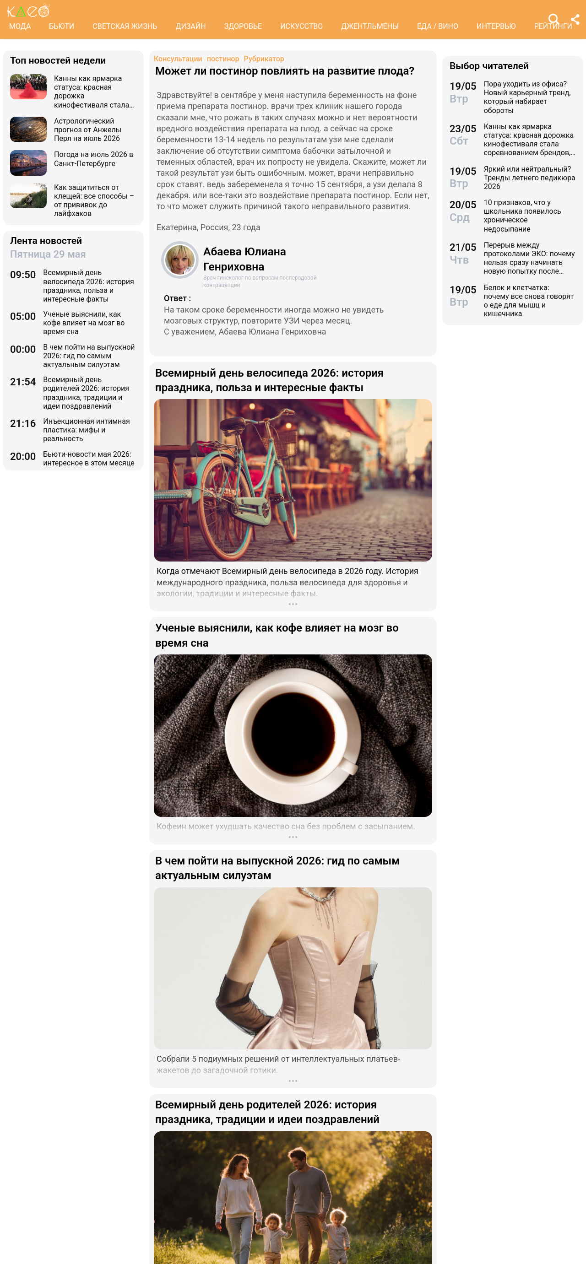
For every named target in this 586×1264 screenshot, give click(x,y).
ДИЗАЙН (190, 26)
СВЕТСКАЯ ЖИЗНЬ (124, 26)
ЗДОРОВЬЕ (243, 26)
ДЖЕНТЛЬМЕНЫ (370, 26)
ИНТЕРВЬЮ (496, 26)
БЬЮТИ (61, 26)
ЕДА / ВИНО (437, 26)
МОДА (20, 26)
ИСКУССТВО (301, 26)
